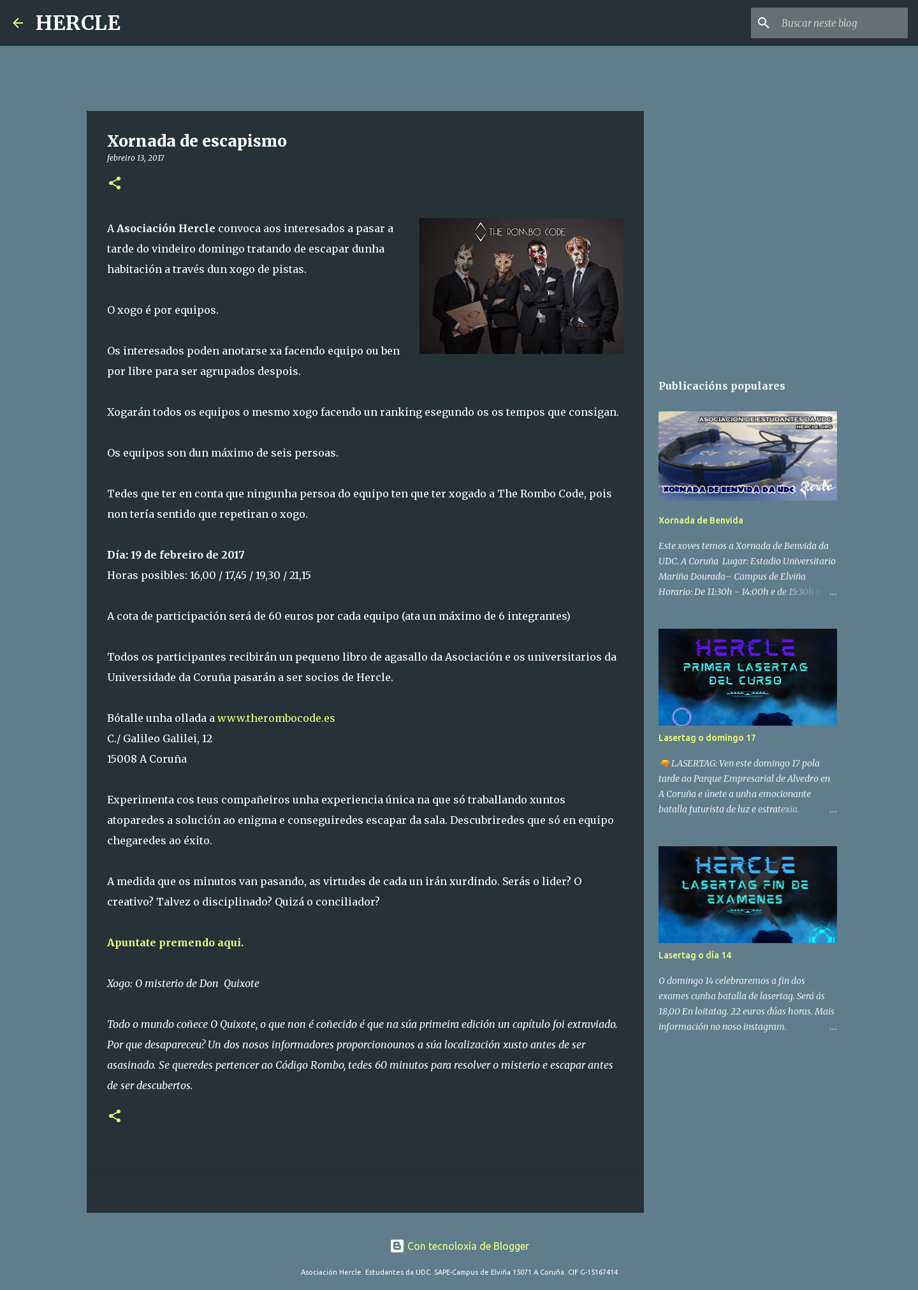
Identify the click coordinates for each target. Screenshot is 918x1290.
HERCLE (78, 23)
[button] (114, 184)
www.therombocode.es (276, 718)
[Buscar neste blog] (841, 23)
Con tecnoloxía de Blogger (459, 1246)
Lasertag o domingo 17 (707, 738)
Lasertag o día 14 (695, 955)
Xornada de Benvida (701, 520)
